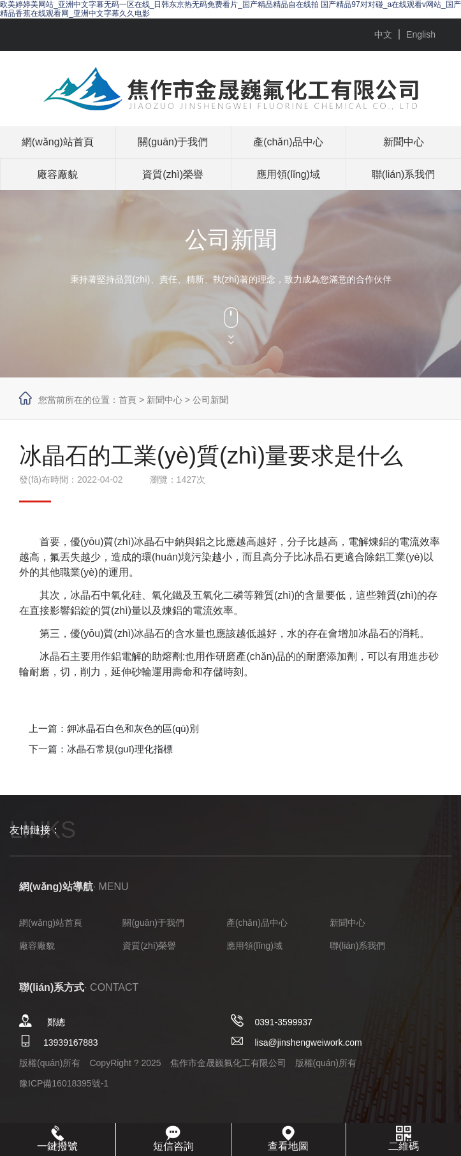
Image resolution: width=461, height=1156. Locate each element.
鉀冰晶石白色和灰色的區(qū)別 (133, 728)
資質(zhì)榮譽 (172, 174)
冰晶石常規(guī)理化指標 (120, 748)
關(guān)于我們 (173, 141)
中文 (383, 34)
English (420, 34)
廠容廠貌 (57, 174)
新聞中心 (403, 141)
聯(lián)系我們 (403, 174)
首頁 (127, 400)
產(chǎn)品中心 (288, 141)
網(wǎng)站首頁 (58, 141)
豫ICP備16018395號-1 (63, 1083)
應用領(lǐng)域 (288, 174)
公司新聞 (210, 400)
